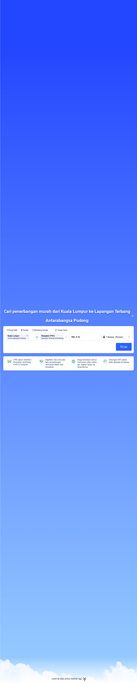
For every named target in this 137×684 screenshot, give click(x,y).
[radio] (12, 330)
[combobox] (30, 337)
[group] (20, 337)
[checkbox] (61, 330)
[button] (114, 4)
